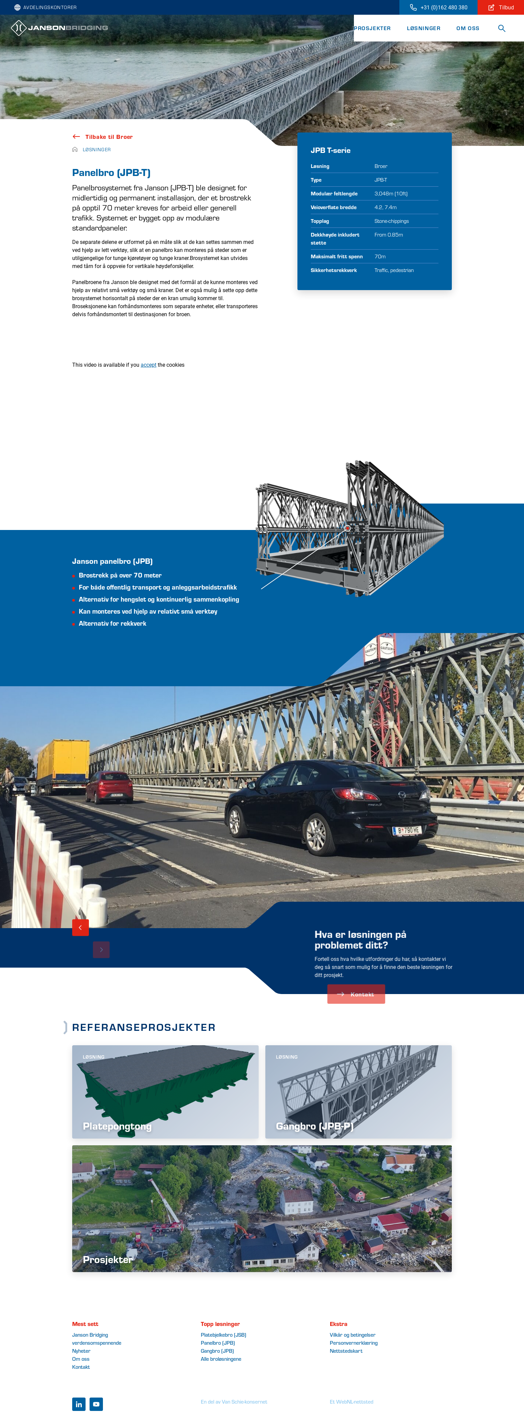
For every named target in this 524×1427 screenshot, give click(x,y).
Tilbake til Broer (102, 136)
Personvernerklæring (354, 1342)
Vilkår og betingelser (353, 1334)
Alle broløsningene (221, 1358)
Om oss (468, 27)
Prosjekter (372, 27)
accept (148, 364)
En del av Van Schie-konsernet (234, 1401)
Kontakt (81, 1366)
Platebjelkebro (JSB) (223, 1334)
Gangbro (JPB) (217, 1350)
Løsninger (423, 27)
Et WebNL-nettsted (351, 1401)
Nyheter (81, 1350)
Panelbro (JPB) (218, 1342)
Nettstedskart (346, 1350)
